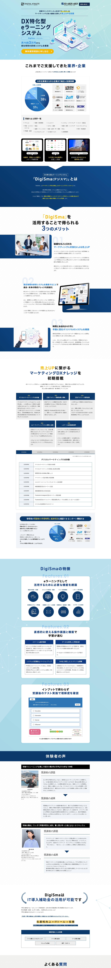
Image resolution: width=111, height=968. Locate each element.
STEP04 (71, 452)
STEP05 (87, 452)
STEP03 (55, 452)
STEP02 (39, 452)
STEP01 (24, 452)
